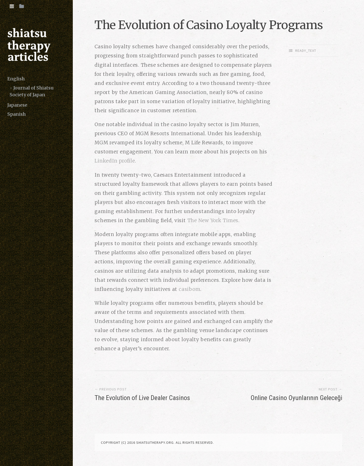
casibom (189, 289)
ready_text (305, 50)
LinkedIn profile (115, 161)
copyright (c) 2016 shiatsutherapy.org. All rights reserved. (157, 442)
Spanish (16, 114)
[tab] (12, 6)
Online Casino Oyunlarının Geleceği (296, 398)
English (16, 79)
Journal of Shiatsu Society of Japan (32, 91)
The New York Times (213, 220)
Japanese (17, 105)
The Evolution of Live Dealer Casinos (142, 398)
